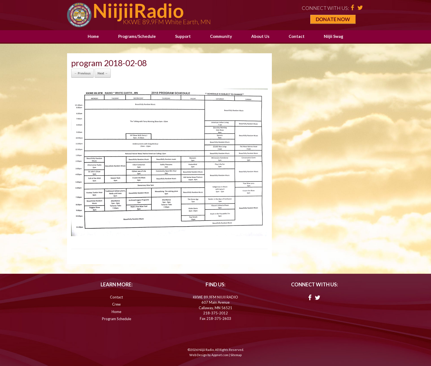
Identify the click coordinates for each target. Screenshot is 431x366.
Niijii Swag (333, 36)
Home (93, 36)
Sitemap (236, 355)
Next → (103, 73)
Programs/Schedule (137, 36)
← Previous (82, 73)
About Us (260, 36)
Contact (297, 36)
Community (221, 36)
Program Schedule (116, 319)
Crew (116, 304)
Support (183, 36)
